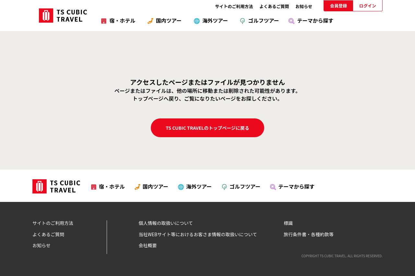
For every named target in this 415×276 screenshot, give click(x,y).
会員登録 (338, 6)
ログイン (367, 6)
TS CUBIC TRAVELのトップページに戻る (207, 128)
